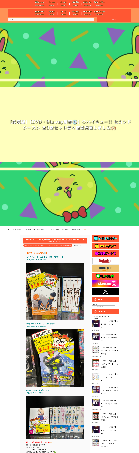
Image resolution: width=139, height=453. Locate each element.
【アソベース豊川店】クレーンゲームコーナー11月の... (109, 377)
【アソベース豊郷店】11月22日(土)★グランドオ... (109, 324)
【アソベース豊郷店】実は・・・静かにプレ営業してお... (109, 390)
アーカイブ (96, 316)
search (114, 19)
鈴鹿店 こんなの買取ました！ (40, 245)
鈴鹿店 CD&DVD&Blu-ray (55, 245)
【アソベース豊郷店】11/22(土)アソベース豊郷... (109, 337)
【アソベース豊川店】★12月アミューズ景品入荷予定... (109, 351)
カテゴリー (96, 304)
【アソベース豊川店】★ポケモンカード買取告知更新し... (109, 417)
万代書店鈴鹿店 (28, 245)
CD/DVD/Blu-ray (67, 245)
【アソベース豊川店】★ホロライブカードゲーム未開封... (109, 364)
